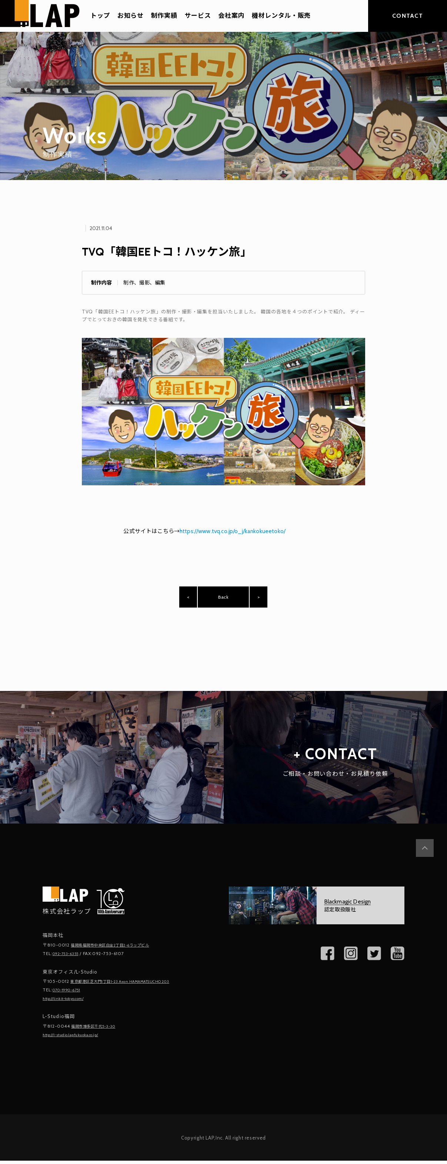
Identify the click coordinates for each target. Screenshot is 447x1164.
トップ (100, 16)
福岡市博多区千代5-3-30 (97, 1030)
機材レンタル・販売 (281, 16)
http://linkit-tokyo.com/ (68, 1002)
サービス (198, 16)
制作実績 (164, 16)
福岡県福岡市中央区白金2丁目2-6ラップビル (117, 951)
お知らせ (130, 16)
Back (223, 600)
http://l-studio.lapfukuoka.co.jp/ (78, 1038)
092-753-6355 (68, 959)
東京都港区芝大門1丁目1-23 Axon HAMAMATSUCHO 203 (130, 987)
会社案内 (231, 16)
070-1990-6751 (70, 994)
